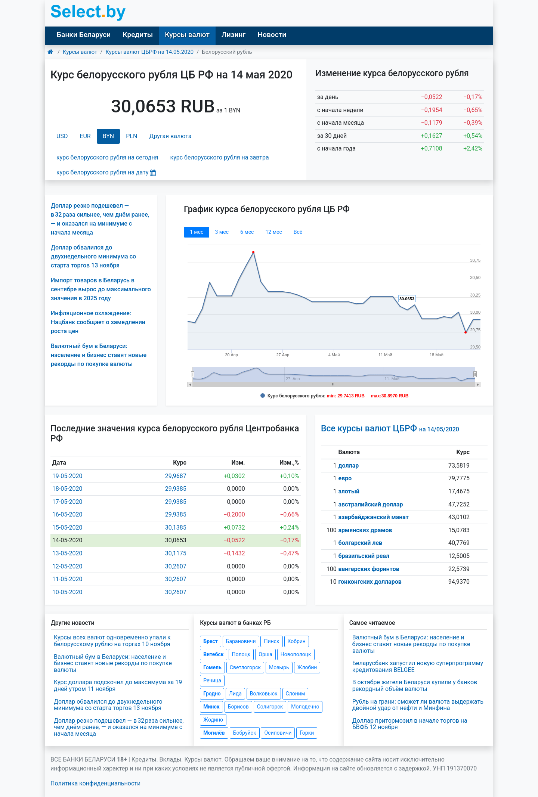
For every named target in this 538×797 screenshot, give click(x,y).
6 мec (247, 232)
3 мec (221, 232)
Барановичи (241, 641)
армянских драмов (365, 530)
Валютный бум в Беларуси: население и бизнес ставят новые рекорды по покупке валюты (98, 355)
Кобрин (297, 641)
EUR (85, 136)
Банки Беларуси (84, 34)
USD (62, 136)
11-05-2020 (67, 579)
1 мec (196, 232)
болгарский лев (360, 542)
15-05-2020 (67, 527)
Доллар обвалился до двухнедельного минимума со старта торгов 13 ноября (93, 256)
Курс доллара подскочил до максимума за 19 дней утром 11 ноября (118, 685)
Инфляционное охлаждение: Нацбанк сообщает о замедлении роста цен (98, 322)
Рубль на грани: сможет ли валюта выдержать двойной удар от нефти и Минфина (417, 705)
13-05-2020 (67, 553)
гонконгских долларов (370, 581)
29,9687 (175, 476)
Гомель (212, 667)
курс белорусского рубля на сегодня (107, 157)
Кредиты (138, 34)
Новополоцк (296, 654)
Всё (298, 232)
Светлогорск (245, 667)
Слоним (295, 694)
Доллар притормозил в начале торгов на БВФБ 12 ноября (409, 724)
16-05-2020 (67, 514)
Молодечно (305, 707)
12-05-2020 (67, 566)
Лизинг (233, 34)
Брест (210, 641)
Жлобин (307, 667)
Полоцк (241, 654)
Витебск (213, 654)
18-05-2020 (67, 488)
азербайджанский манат (373, 517)
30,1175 (175, 553)
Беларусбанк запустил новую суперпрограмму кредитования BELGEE (417, 666)
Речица (212, 680)
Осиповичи (277, 733)
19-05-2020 (67, 476)
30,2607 (175, 566)
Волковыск (264, 694)
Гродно (211, 694)
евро (345, 478)
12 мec (273, 232)
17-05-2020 (67, 501)
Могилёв (214, 733)
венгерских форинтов (368, 569)
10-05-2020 (67, 592)
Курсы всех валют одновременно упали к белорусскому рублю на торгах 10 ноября (112, 641)
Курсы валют (187, 34)
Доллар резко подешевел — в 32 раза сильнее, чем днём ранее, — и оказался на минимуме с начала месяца (119, 727)
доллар (348, 465)
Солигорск (270, 707)
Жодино (213, 720)
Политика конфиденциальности (95, 783)
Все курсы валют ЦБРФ (390, 429)
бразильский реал (364, 555)
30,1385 (175, 527)
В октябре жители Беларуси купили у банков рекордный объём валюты (414, 685)
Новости (271, 34)
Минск (211, 707)
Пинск (271, 641)
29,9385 (175, 488)
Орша (265, 654)
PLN (131, 136)
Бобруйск (244, 733)
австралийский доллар (370, 504)
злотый (349, 491)
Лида (235, 694)
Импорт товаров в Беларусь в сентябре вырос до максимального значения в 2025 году (101, 289)
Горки (307, 733)
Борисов (238, 707)
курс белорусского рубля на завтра (219, 157)
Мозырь (279, 667)
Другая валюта (170, 136)
